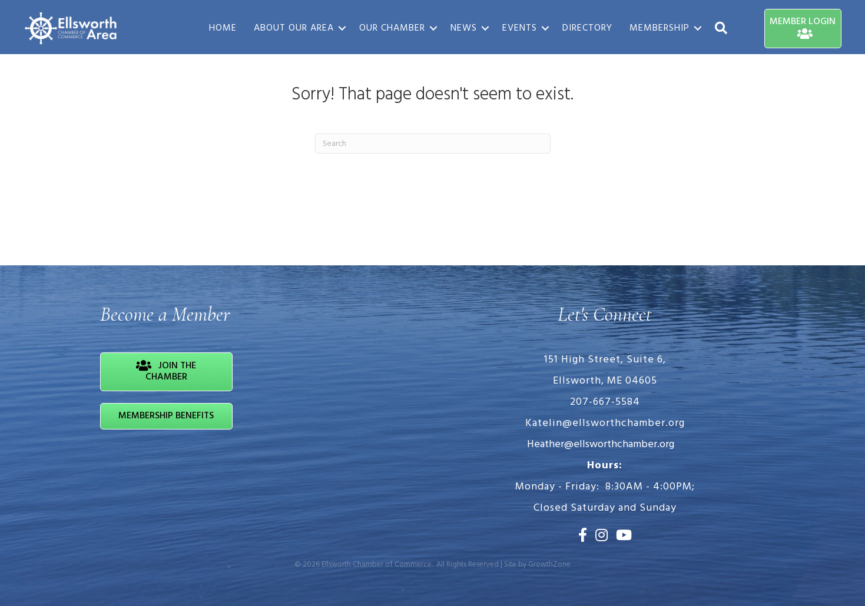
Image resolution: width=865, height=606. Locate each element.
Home (223, 28)
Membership (659, 28)
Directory (587, 28)
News (463, 28)
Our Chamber (392, 28)
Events (519, 28)
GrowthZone (549, 564)
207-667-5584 (605, 402)
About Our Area (294, 28)
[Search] (433, 144)
